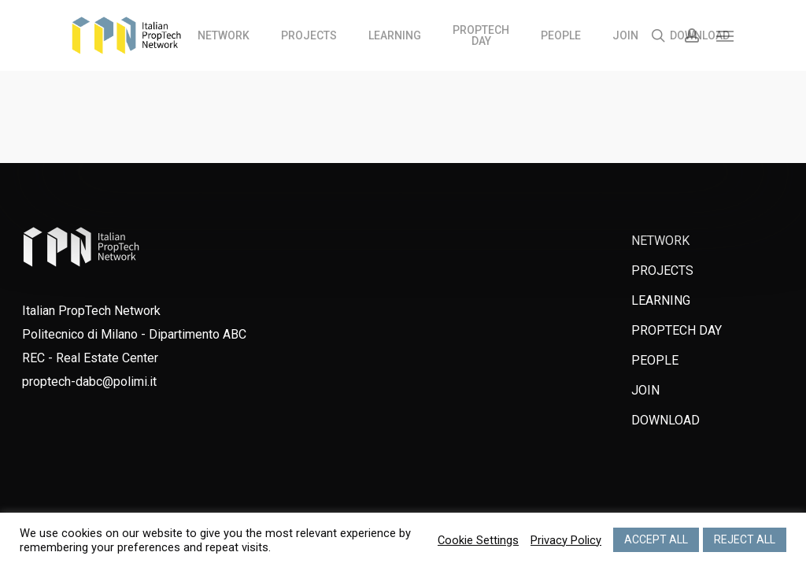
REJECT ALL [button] (744, 539)
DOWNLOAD (665, 420)
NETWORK (660, 240)
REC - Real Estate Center (90, 357)
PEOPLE (654, 360)
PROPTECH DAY (676, 330)
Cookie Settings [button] (478, 540)
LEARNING (660, 300)
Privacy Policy (566, 540)
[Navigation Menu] (725, 35)
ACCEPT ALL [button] (656, 539)
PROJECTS (662, 270)
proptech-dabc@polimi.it (89, 381)
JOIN (645, 390)
